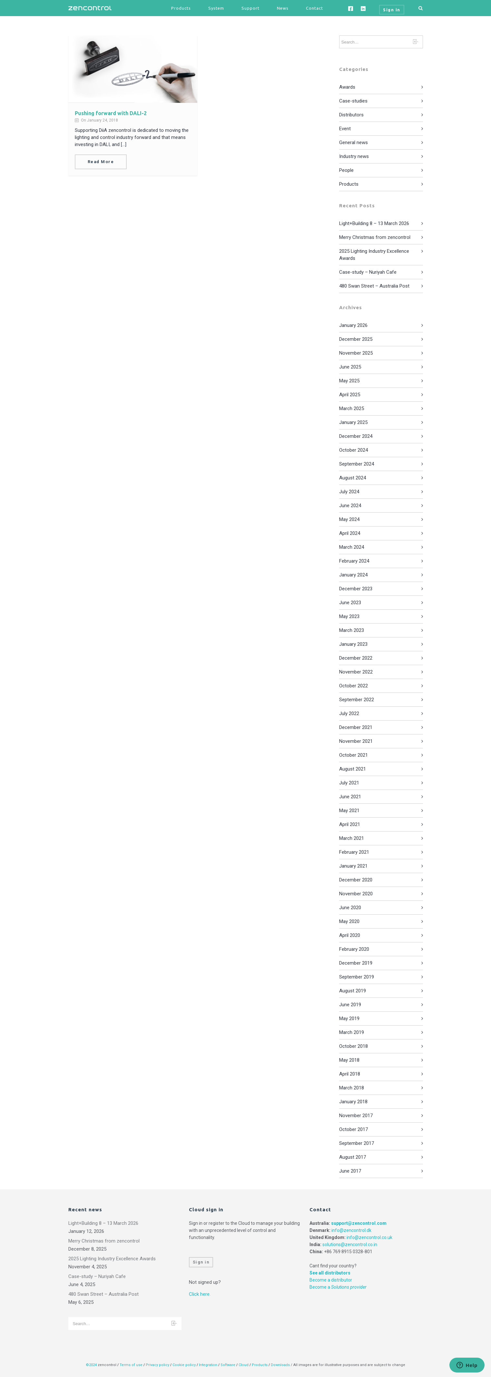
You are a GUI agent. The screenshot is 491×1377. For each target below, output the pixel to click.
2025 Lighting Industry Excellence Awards (112, 1259)
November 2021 (356, 741)
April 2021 (349, 824)
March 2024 (351, 547)
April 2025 (349, 395)
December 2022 (355, 658)
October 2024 (353, 450)
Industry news (354, 156)
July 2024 (349, 492)
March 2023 (351, 630)
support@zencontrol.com (359, 1223)
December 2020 (355, 880)
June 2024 (350, 505)
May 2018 (349, 1060)
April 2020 (349, 935)
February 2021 (354, 852)
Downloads (280, 1365)
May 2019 (349, 1018)
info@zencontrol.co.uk (369, 1237)
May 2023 (349, 616)
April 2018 (349, 1074)
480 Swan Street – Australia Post (374, 286)
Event (345, 129)
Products (181, 8)
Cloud (244, 1365)
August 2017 (352, 1157)
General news (353, 142)
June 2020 (350, 907)
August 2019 (352, 991)
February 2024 (354, 561)
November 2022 (356, 672)
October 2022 (353, 686)
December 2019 (355, 963)
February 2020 (354, 949)
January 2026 (353, 325)
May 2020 (349, 921)
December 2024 (355, 436)
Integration (208, 1365)
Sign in (201, 1262)
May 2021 (349, 810)
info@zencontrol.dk (351, 1230)
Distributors (351, 115)
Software (228, 1365)
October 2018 (353, 1046)
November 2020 (356, 894)
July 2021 (349, 783)
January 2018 (353, 1102)
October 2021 (353, 755)
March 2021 (351, 838)
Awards (347, 87)
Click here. (200, 1294)
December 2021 (355, 727)
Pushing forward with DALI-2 (111, 113)
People (346, 170)
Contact (314, 8)
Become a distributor (330, 1280)
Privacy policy (157, 1365)
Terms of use (131, 1365)
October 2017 (353, 1129)
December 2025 (355, 339)
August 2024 (352, 478)
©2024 (91, 1365)
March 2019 (351, 1032)
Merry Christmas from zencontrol (374, 237)
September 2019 (356, 977)
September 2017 (356, 1143)
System (216, 8)
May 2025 (349, 381)
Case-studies (353, 101)
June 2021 (350, 797)
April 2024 (349, 533)
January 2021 (353, 866)
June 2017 (350, 1171)
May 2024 (349, 519)
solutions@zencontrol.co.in (349, 1244)
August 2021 (352, 769)
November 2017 (356, 1115)
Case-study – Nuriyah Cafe (368, 272)
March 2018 (351, 1088)
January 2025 (353, 422)
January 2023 (353, 644)
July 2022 (349, 713)
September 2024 (356, 464)
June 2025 (350, 367)
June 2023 (350, 602)
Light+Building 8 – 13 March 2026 (374, 223)
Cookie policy (184, 1365)
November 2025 (356, 353)
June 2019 (350, 1005)
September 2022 (356, 700)
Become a (338, 1287)
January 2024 (353, 575)
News (283, 8)
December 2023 (355, 589)
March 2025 (351, 408)
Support (250, 8)
